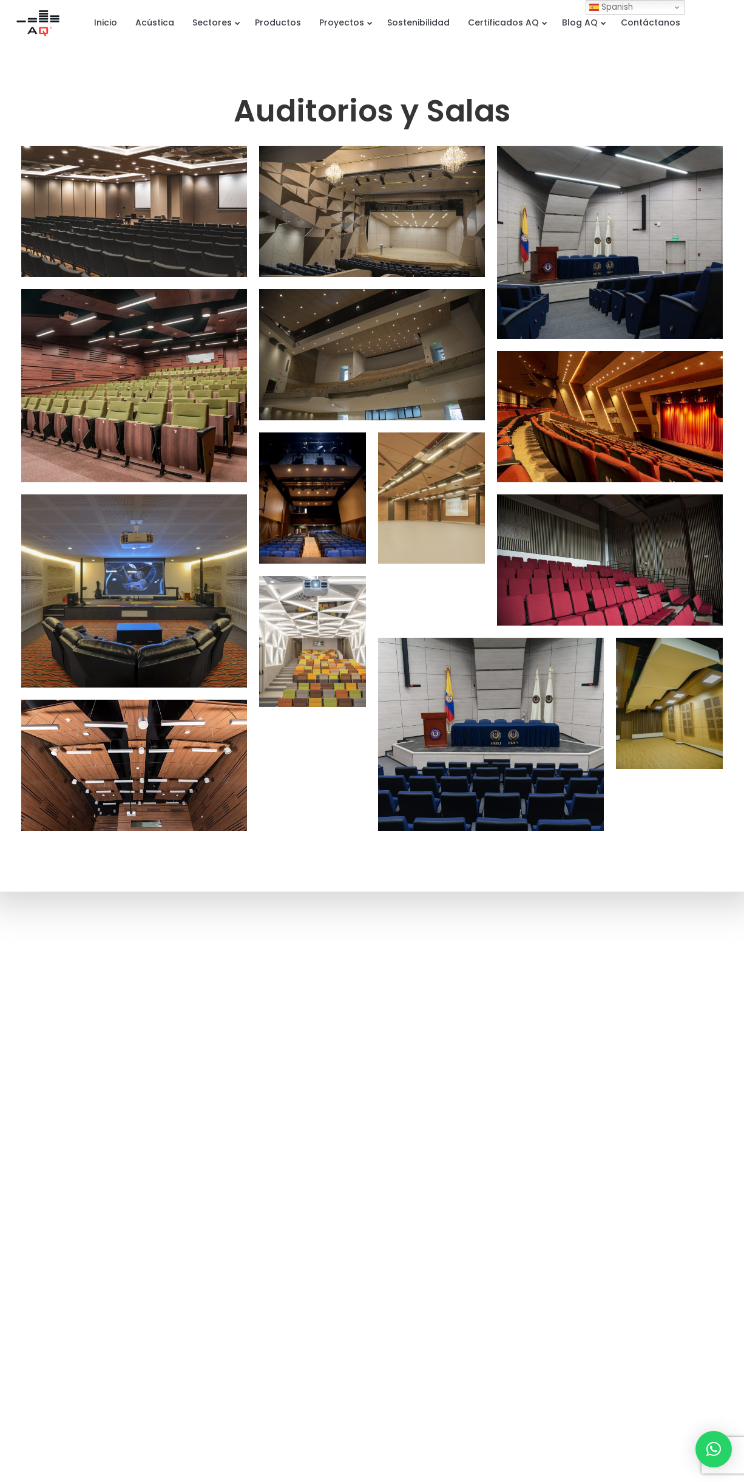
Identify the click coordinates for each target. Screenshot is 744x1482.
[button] (713, 1449)
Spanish (611, 7)
